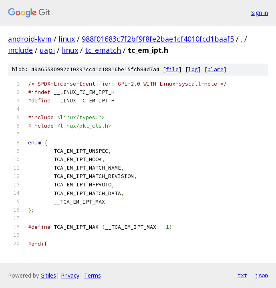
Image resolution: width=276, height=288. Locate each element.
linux (66, 39)
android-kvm (30, 39)
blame (216, 69)
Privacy (70, 275)
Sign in (259, 12)
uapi (47, 50)
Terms (92, 275)
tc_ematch (103, 50)
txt (242, 275)
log (193, 69)
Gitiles (48, 275)
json (261, 275)
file (172, 69)
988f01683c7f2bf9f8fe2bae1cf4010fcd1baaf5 (158, 39)
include (20, 50)
